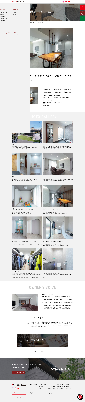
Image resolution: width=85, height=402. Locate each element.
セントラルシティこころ (60, 382)
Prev (36, 349)
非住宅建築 (58, 392)
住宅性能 (39, 386)
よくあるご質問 (59, 390)
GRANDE (31, 391)
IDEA (31, 385)
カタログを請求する (20, 391)
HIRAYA (31, 392)
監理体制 (39, 388)
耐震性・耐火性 (40, 384)
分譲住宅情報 (50, 388)
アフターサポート (41, 390)
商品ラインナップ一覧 (33, 382)
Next (49, 349)
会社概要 (67, 382)
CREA (31, 386)
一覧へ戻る (42, 349)
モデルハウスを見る (20, 395)
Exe (30, 388)
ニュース (49, 382)
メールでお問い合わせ (17, 370)
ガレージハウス (32, 394)
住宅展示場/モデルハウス (51, 386)
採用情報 (67, 384)
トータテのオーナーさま (60, 388)
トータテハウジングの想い (42, 382)
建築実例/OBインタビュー (61, 384)
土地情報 (49, 390)
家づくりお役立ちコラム (60, 386)
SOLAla (31, 389)
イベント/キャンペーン (51, 384)
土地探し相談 (50, 392)
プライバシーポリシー (69, 386)
